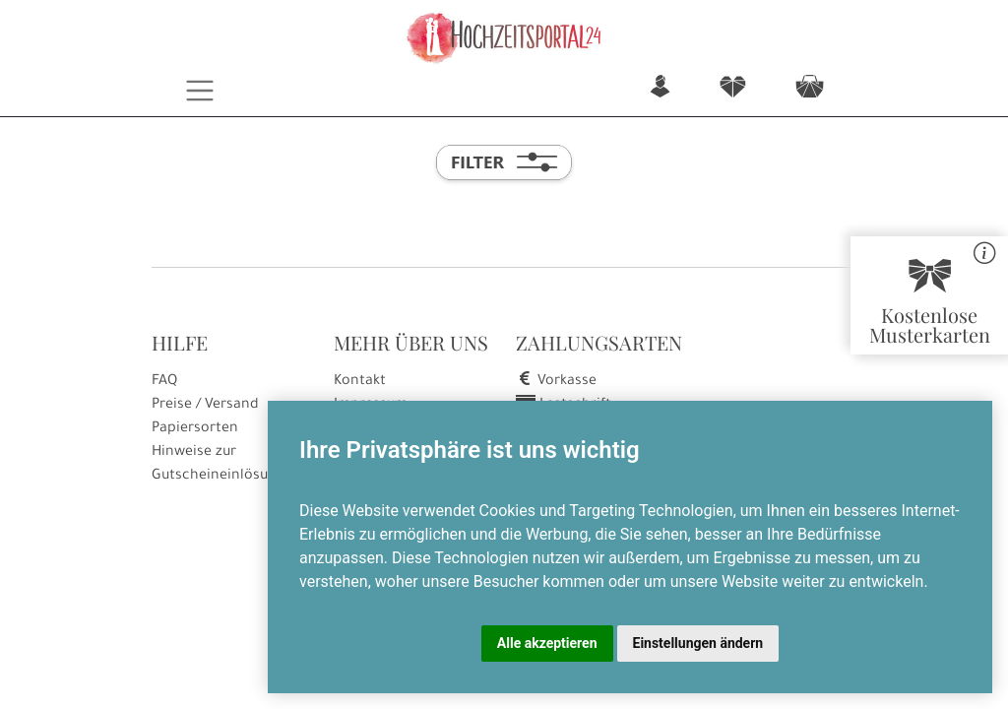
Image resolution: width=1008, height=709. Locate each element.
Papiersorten (195, 429)
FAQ (164, 382)
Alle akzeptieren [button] (547, 643)
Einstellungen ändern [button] (698, 643)
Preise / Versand (205, 406)
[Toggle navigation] (200, 90)
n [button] (660, 88)
